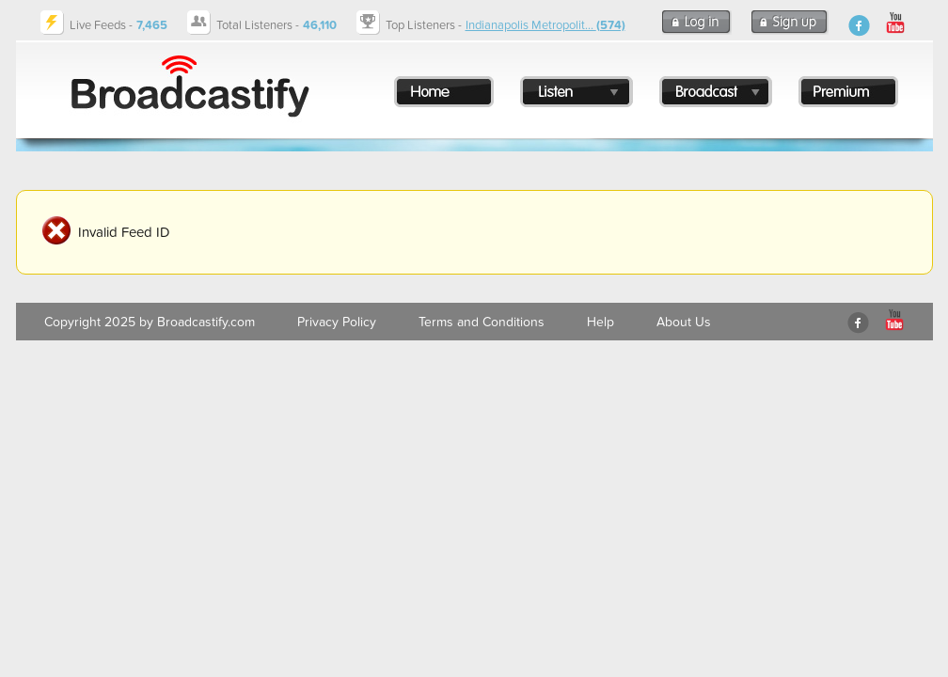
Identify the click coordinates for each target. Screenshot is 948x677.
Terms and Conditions (482, 322)
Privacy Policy (336, 322)
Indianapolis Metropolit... (545, 25)
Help (600, 322)
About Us (683, 322)
